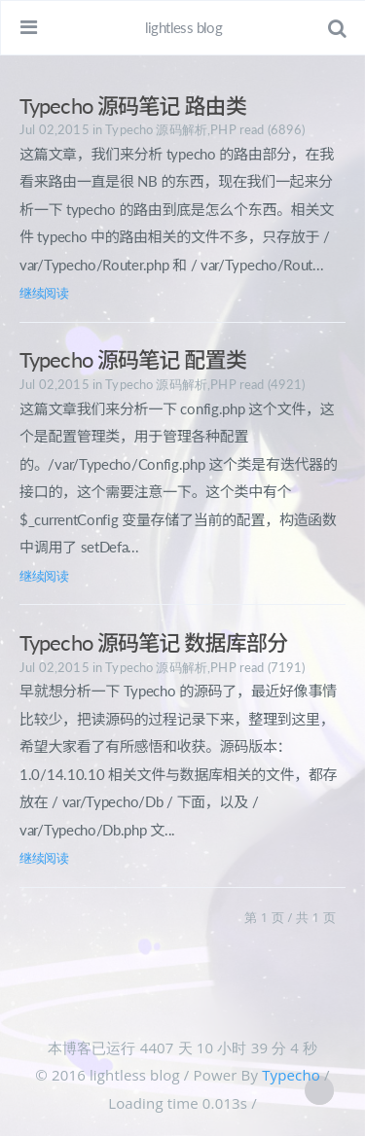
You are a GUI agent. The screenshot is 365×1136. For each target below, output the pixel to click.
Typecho (291, 1074)
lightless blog (184, 27)
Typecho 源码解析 (156, 129)
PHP (223, 129)
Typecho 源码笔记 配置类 (132, 359)
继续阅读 (44, 293)
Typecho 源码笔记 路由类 (132, 105)
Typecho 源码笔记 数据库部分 (153, 642)
